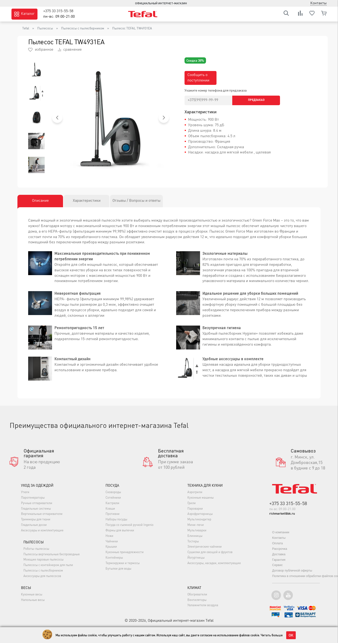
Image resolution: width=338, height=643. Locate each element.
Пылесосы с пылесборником (82, 28)
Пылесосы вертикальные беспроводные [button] (51, 554)
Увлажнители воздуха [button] (202, 605)
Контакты (278, 537)
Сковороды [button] (113, 492)
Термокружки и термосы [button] (123, 563)
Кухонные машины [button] (200, 497)
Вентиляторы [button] (196, 600)
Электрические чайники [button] (204, 546)
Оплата (277, 543)
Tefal (25, 28)
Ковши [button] (110, 508)
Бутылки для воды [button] (118, 568)
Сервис (277, 565)
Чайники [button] (112, 541)
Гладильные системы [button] (36, 508)
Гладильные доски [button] (34, 525)
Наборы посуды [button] (116, 519)
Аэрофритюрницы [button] (200, 514)
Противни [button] (113, 514)
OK (291, 635)
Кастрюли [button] (112, 503)
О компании (280, 532)
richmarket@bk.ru (282, 513)
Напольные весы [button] (33, 600)
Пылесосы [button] (33, 542)
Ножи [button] (109, 536)
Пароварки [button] (195, 508)
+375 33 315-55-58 (58, 11)
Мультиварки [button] (196, 530)
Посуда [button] (112, 486)
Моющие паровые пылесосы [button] (43, 559)
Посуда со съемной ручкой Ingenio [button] (129, 525)
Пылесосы (45, 28)
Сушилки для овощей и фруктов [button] (209, 552)
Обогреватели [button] (197, 594)
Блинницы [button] (194, 536)
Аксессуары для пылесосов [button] (42, 576)
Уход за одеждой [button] (37, 486)
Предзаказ (256, 100)
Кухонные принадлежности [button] (125, 552)
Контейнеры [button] (114, 557)
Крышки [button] (111, 546)
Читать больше (272, 635)
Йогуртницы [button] (196, 557)
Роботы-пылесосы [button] (36, 548)
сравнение (70, 50)
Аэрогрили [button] (194, 492)
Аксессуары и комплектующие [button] (42, 530)
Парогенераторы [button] (33, 497)
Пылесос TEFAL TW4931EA (132, 28)
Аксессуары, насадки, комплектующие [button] (214, 563)
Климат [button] (194, 588)
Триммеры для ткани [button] (35, 519)
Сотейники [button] (113, 497)
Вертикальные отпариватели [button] (42, 514)
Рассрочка (279, 548)
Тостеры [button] (193, 541)
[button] (57, 117)
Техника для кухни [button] (205, 486)
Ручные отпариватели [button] (36, 503)
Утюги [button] (25, 492)
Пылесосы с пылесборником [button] (43, 570)
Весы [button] (26, 588)
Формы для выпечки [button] (120, 530)
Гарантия (278, 559)
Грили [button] (191, 503)
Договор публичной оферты (292, 570)
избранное (40, 50)
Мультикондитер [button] (199, 519)
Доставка (278, 554)
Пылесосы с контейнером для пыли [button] (48, 565)
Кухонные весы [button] (31, 594)
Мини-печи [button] (195, 525)
